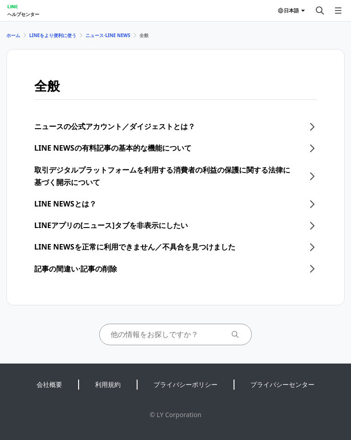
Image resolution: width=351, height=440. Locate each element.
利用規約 (108, 384)
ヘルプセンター (23, 14)
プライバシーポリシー (186, 384)
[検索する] (320, 10)
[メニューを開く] (338, 10)
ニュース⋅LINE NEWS (107, 35)
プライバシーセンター (282, 384)
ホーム (13, 35)
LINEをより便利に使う (52, 35)
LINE (12, 6)
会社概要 (49, 384)
